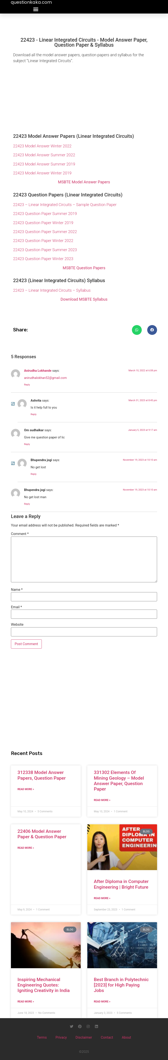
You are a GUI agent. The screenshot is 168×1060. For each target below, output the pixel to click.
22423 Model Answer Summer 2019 (44, 164)
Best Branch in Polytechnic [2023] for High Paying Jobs (121, 985)
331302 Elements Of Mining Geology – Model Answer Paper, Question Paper (119, 781)
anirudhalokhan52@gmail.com (45, 378)
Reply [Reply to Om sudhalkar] (27, 444)
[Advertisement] (84, 97)
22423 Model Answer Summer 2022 (44, 155)
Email (16, 607)
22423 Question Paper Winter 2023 (43, 258)
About (126, 1037)
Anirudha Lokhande (37, 371)
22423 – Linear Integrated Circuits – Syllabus (52, 290)
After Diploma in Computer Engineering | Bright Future (121, 884)
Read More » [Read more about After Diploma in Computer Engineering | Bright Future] (102, 898)
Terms (42, 1037)
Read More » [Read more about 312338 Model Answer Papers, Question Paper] (26, 789)
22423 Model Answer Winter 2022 (42, 146)
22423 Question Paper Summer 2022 (45, 231)
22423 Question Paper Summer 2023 (45, 249)
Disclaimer (83, 1037)
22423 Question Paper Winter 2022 (43, 240)
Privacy (61, 1037)
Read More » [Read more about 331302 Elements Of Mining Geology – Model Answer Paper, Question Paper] (102, 800)
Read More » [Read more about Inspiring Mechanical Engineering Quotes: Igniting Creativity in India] (26, 1001)
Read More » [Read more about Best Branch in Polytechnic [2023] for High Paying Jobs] (102, 1001)
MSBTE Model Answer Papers (84, 182)
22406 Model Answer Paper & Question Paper (42, 834)
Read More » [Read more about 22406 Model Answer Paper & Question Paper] (26, 847)
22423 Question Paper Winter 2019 (43, 222)
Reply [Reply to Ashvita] (34, 414)
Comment (20, 534)
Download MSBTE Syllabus (84, 299)
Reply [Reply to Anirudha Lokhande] (27, 384)
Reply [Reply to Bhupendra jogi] (34, 474)
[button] (36, 9)
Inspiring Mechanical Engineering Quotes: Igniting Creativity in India (44, 985)
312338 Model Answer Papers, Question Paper (42, 775)
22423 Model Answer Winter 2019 (42, 173)
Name (17, 589)
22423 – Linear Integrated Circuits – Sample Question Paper (65, 204)
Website (17, 624)
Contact (107, 1037)
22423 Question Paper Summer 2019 (45, 213)
